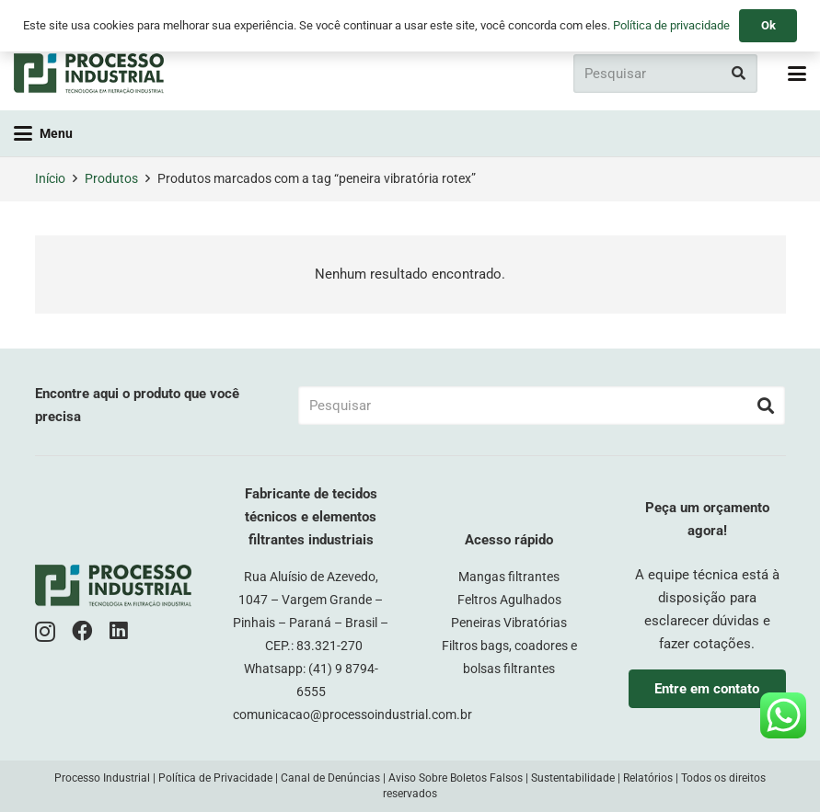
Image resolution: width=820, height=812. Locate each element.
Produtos (111, 178)
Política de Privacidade (215, 778)
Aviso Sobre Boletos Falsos (455, 778)
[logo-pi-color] (89, 73)
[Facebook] (82, 631)
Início (50, 178)
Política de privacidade (671, 25)
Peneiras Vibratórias (509, 622)
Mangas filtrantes (509, 576)
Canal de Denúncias (330, 778)
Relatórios (648, 778)
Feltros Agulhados (509, 599)
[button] (797, 73)
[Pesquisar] (665, 73)
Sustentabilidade (573, 778)
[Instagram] (45, 632)
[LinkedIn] (119, 631)
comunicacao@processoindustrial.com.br (352, 714)
